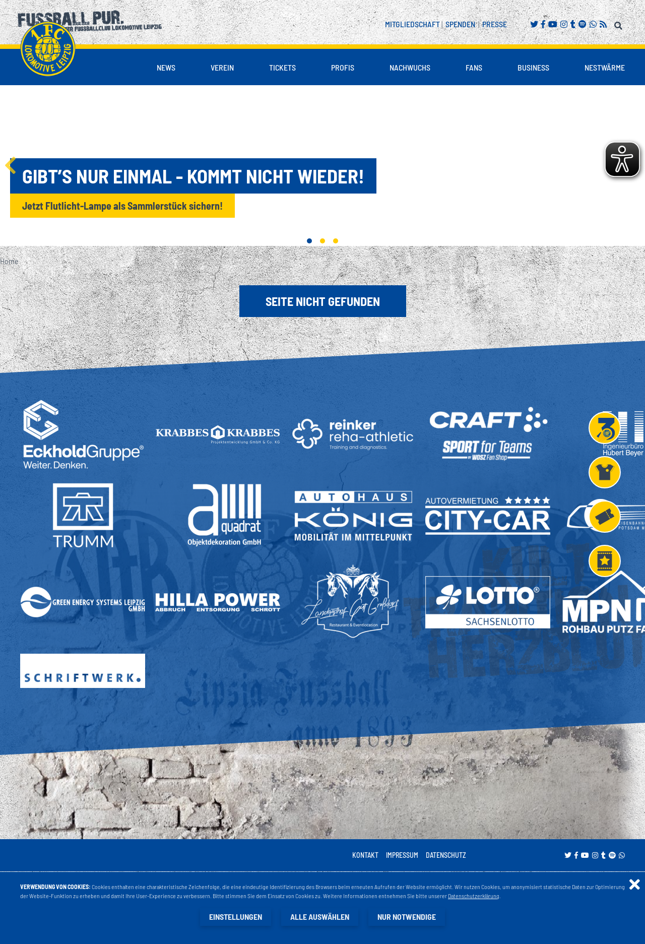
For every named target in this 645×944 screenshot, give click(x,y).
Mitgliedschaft (412, 24)
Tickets (282, 67)
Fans (474, 67)
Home (9, 261)
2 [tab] (322, 240)
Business (533, 67)
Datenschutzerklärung (473, 895)
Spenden (460, 24)
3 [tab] (335, 240)
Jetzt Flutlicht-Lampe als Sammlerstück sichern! (122, 206)
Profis (342, 67)
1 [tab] (309, 240)
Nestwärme (605, 67)
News (166, 67)
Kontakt (365, 855)
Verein (222, 67)
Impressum (402, 855)
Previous (10, 165)
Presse (494, 24)
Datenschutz (446, 855)
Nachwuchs (410, 67)
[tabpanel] (322, 165)
